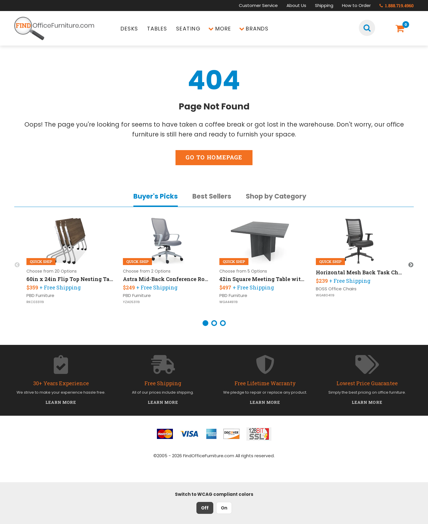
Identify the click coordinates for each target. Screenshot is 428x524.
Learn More (61, 402)
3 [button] (223, 323)
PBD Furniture (40, 295)
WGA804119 (325, 295)
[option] (70, 265)
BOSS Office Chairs (336, 289)
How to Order (356, 5)
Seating (188, 28)
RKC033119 (35, 302)
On (224, 508)
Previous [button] (17, 265)
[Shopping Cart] (401, 28)
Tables (157, 28)
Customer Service (258, 5)
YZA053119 (131, 302)
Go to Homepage (214, 157)
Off (205, 508)
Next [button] (411, 265)
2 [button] (214, 323)
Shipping (324, 5)
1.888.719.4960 (396, 5)
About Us (296, 5)
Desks (129, 28)
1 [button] (205, 323)
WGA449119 (228, 302)
